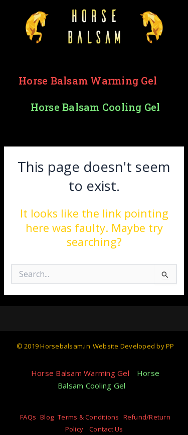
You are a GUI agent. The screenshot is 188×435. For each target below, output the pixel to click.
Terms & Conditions (88, 417)
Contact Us (106, 429)
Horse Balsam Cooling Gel (95, 107)
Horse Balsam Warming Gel (88, 80)
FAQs (28, 417)
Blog (47, 417)
